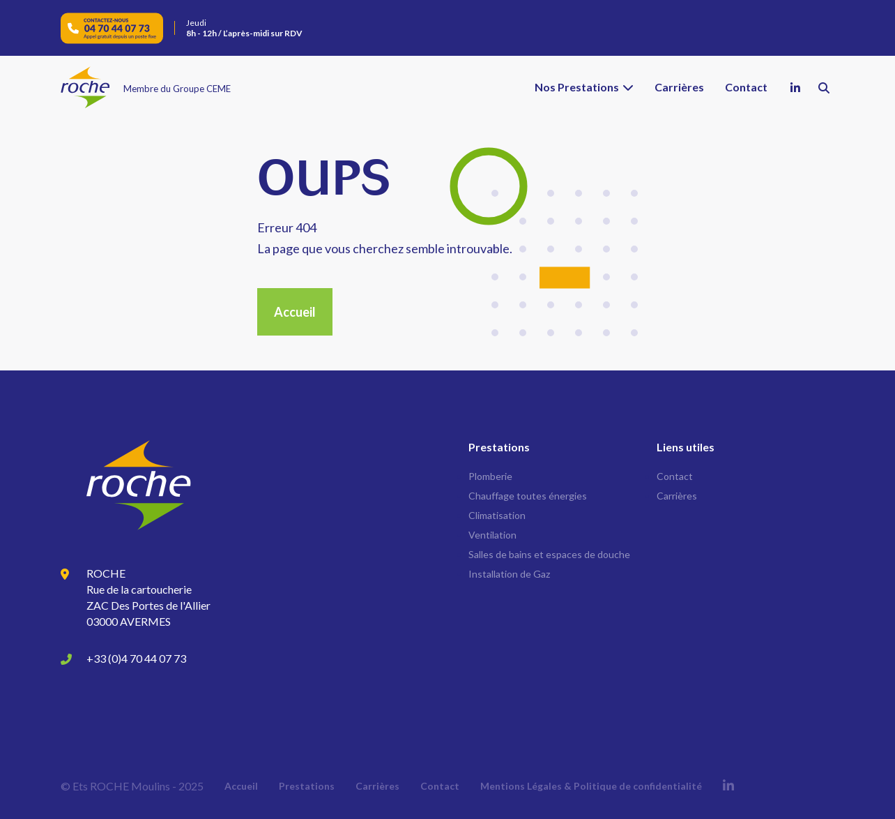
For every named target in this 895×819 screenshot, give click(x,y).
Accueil (295, 312)
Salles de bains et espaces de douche (549, 554)
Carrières (679, 86)
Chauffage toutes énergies (527, 496)
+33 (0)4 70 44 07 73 (136, 658)
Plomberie (490, 476)
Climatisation (497, 515)
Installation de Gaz (509, 574)
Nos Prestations (577, 86)
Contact (746, 86)
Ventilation (492, 535)
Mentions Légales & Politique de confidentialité (591, 786)
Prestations (307, 786)
